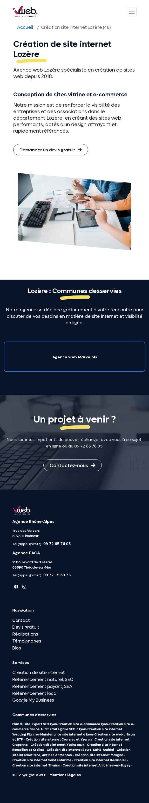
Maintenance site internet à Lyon (66, 734)
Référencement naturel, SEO (43, 679)
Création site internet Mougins (99, 755)
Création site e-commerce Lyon (83, 724)
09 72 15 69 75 (57, 575)
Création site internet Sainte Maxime (41, 760)
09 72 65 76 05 (88, 446)
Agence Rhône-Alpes (33, 521)
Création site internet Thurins (36, 765)
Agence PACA (26, 553)
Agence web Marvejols (74, 357)
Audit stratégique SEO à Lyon (63, 729)
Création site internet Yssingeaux (57, 745)
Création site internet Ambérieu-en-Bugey (96, 765)
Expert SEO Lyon (44, 724)
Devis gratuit (25, 627)
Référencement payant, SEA (42, 686)
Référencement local (34, 693)
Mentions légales (65, 775)
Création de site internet (38, 672)
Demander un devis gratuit (51, 150)
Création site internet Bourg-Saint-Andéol (80, 750)
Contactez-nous (72, 466)
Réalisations (25, 634)
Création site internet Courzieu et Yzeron (59, 740)
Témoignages (26, 641)
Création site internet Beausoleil (100, 760)
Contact (21, 620)
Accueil (25, 27)
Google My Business (33, 700)
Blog (16, 648)
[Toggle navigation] (132, 11)
